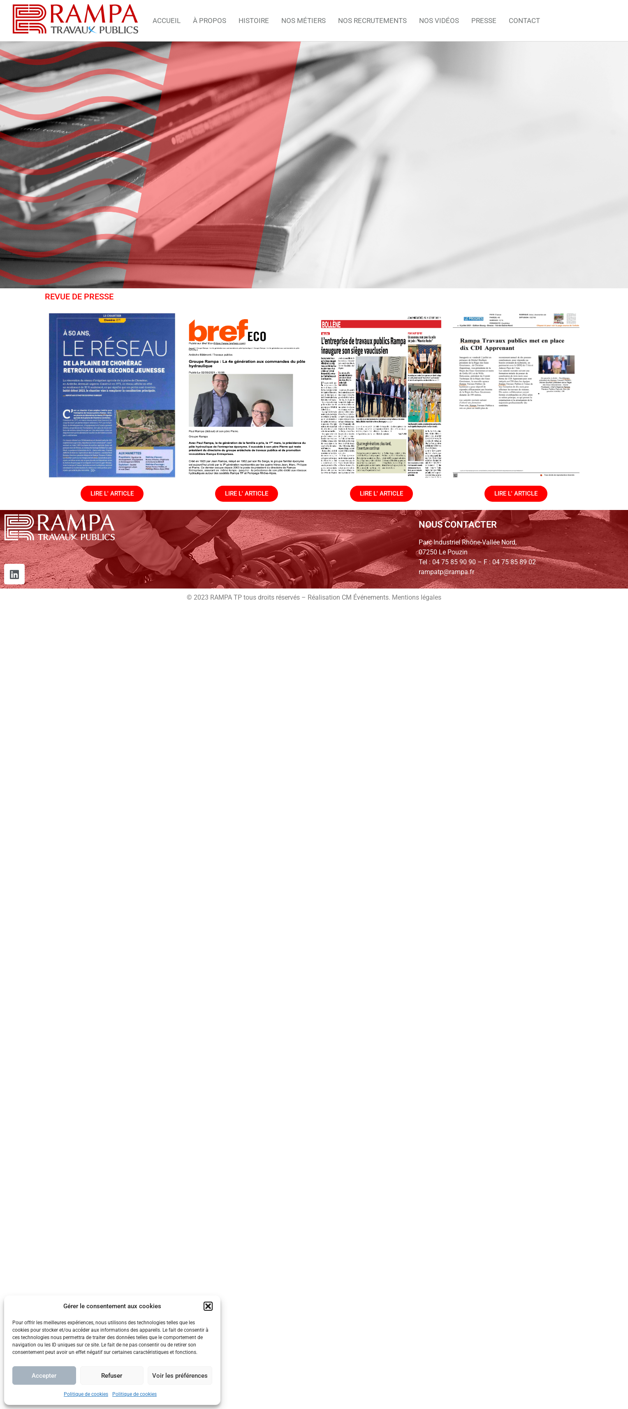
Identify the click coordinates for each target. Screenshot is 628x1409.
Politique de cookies (86, 1394)
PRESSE (483, 20)
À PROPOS (209, 20)
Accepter (44, 1375)
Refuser (111, 1375)
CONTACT (524, 20)
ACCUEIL (167, 20)
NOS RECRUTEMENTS (372, 20)
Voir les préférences (180, 1375)
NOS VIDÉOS (439, 20)
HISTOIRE (254, 20)
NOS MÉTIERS (303, 20)
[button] (208, 1306)
